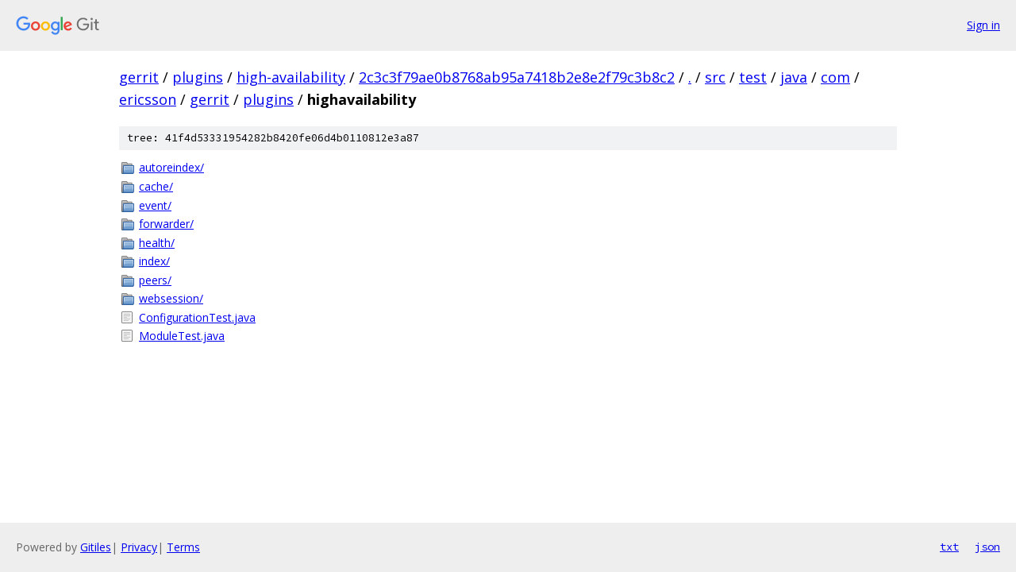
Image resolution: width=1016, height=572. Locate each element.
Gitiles (95, 547)
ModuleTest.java (182, 335)
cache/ (156, 186)
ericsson (147, 99)
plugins (197, 77)
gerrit (139, 77)
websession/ (171, 298)
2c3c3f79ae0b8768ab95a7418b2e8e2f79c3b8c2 (517, 77)
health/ (157, 242)
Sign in (983, 25)
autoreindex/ (171, 167)
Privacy (139, 547)
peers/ (155, 280)
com (835, 77)
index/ (154, 261)
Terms (183, 547)
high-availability (291, 77)
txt (949, 546)
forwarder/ (166, 223)
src (715, 77)
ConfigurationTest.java (197, 317)
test (753, 77)
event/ (155, 205)
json (987, 546)
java (793, 77)
